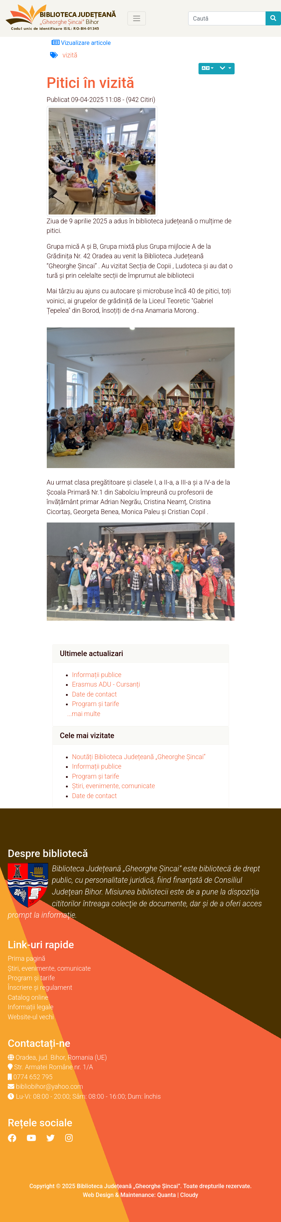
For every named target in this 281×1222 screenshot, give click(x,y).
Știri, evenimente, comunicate (113, 786)
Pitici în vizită (90, 83)
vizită (70, 55)
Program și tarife (95, 704)
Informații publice (97, 675)
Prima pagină (26, 958)
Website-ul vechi (31, 1017)
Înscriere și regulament (40, 987)
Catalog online (28, 997)
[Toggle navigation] (136, 18)
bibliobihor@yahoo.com (49, 1086)
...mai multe (84, 714)
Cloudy (189, 1194)
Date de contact (94, 694)
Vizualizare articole (81, 42)
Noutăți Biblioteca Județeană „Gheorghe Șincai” (139, 757)
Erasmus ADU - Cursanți (106, 684)
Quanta (166, 1194)
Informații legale (30, 1007)
